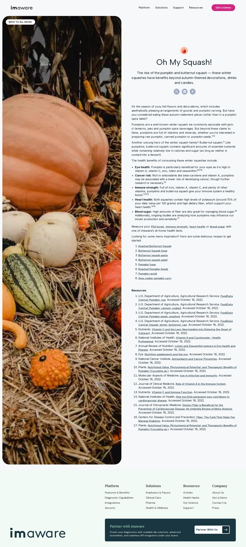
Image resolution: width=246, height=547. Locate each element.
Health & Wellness (157, 508)
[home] (22, 8)
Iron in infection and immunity (198, 375)
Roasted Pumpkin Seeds (153, 269)
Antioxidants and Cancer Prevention (194, 359)
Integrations (112, 503)
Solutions (161, 7)
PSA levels (157, 226)
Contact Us (219, 503)
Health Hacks (191, 497)
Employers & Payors (158, 492)
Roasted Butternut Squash (154, 246)
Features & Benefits (117, 492)
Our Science (190, 503)
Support (178, 7)
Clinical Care (153, 497)
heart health (197, 226)
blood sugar (217, 226)
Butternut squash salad (152, 260)
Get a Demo (223, 7)
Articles (188, 492)
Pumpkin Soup (147, 264)
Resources (196, 7)
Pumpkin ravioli (147, 273)
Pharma (150, 503)
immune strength (177, 226)
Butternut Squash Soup (152, 250)
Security (110, 508)
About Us (218, 492)
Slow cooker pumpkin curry (154, 278)
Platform (144, 7)
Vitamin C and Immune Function (172, 392)
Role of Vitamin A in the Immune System (201, 383)
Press (215, 508)
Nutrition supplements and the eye (166, 354)
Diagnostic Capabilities (119, 497)
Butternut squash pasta (153, 255)
